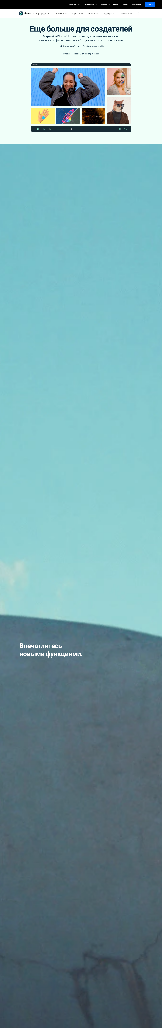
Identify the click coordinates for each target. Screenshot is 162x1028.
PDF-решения (90, 4)
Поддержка (136, 4)
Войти (150, 4)
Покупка (125, 4)
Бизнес (116, 4)
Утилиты (105, 4)
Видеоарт (74, 4)
